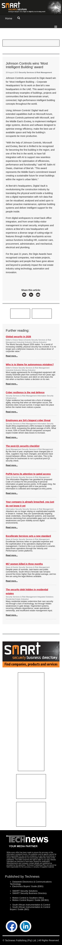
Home (8, 18)
